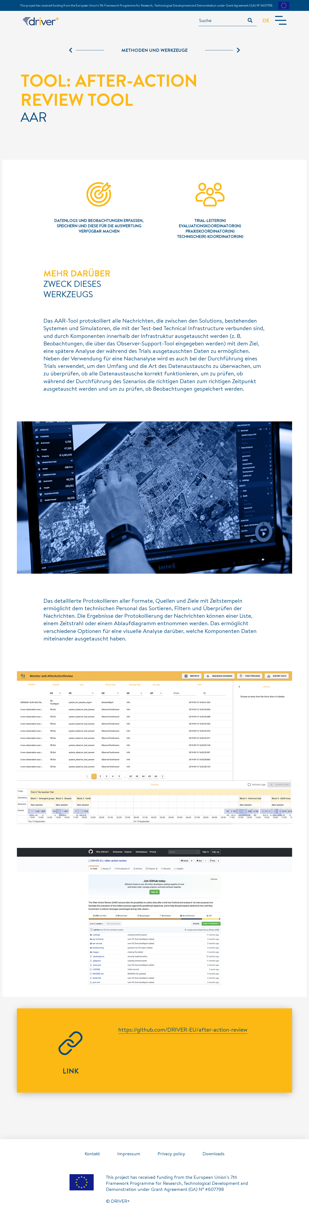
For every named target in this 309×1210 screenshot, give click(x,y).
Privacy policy (171, 1153)
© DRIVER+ (118, 1201)
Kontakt (92, 1153)
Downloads (214, 1153)
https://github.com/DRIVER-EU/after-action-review (182, 1029)
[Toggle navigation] (280, 20)
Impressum (128, 1153)
